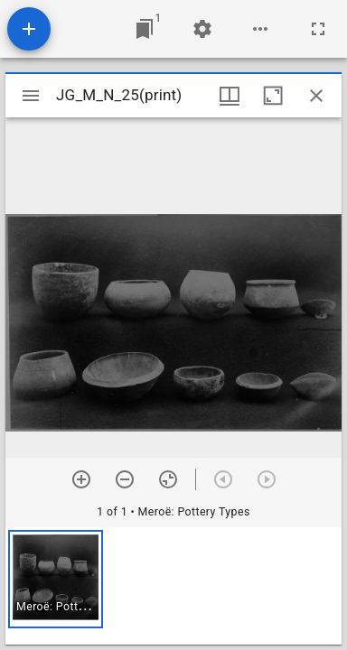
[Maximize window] (273, 95)
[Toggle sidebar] (30, 95)
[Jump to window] (144, 29)
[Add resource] (29, 29)
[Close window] (316, 95)
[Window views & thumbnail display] (229, 95)
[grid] (173, 586)
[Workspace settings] (202, 29)
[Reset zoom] (168, 479)
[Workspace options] (260, 29)
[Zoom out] (124, 479)
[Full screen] (318, 29)
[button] (55, 579)
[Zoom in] (81, 479)
